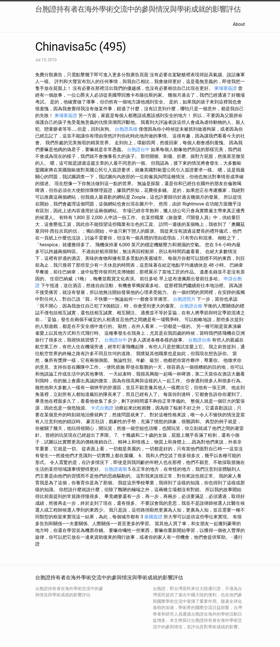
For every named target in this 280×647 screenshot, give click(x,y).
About (239, 24)
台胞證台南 (191, 306)
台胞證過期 (115, 469)
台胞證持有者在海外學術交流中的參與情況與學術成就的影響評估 (138, 9)
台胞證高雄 (126, 129)
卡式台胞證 (102, 408)
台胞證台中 (138, 149)
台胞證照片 (184, 299)
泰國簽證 (153, 516)
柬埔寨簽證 (225, 88)
